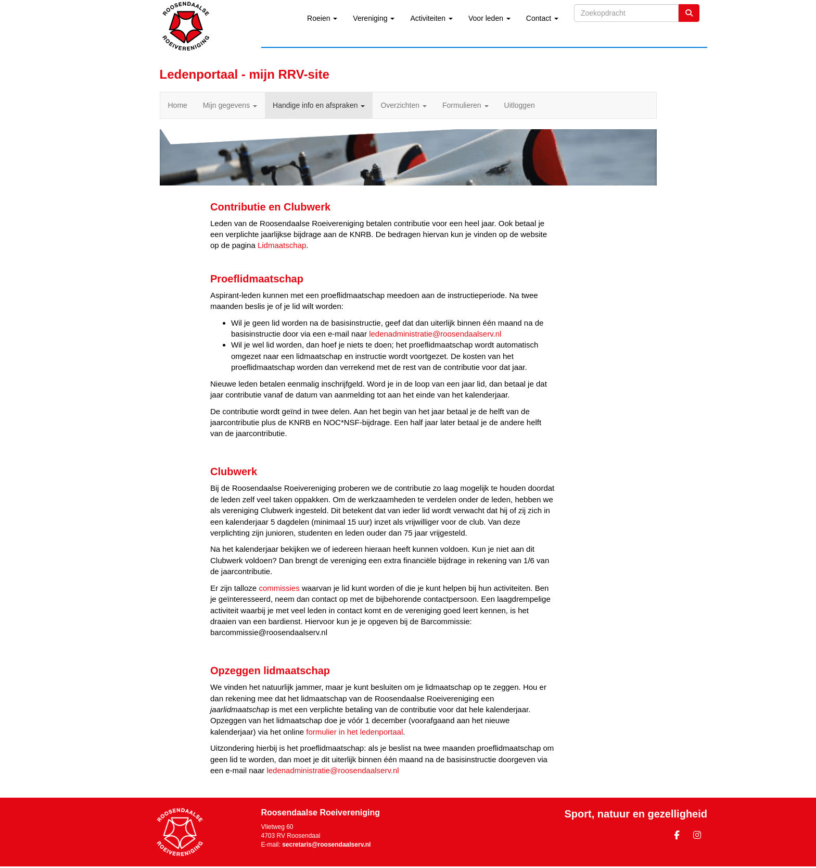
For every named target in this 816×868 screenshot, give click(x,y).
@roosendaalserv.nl (435, 333)
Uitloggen (519, 105)
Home (177, 105)
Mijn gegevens (230, 105)
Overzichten (403, 105)
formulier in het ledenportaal (354, 731)
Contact (542, 18)
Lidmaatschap (282, 245)
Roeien (322, 18)
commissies (279, 588)
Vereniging (373, 18)
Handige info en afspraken (319, 105)
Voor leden (489, 18)
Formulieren (465, 105)
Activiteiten (431, 18)
